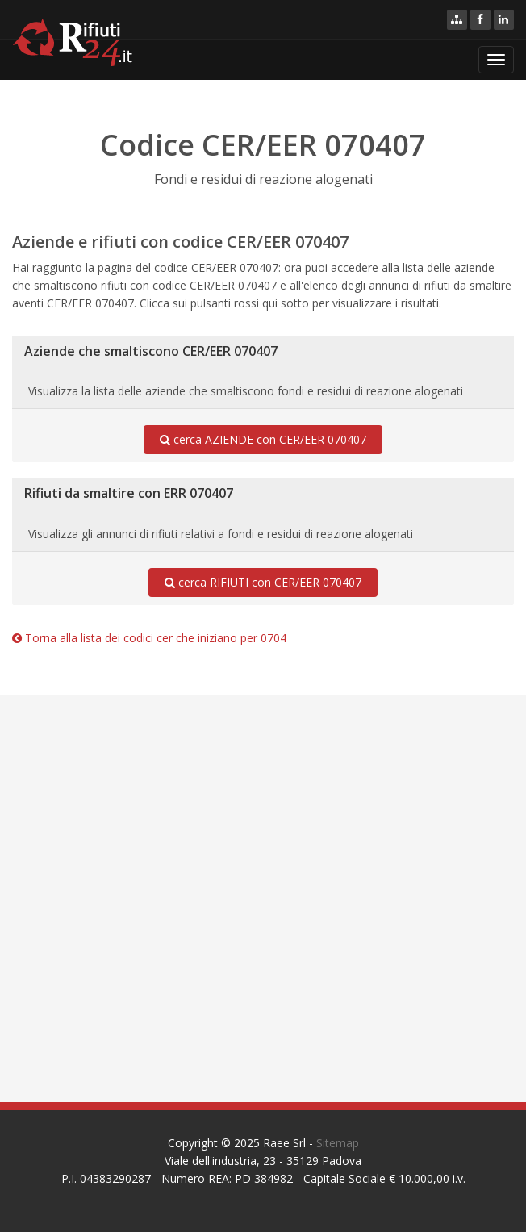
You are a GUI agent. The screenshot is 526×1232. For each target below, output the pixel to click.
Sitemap (337, 1143)
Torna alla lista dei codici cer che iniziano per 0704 (149, 637)
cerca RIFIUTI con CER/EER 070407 (263, 582)
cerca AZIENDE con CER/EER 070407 (263, 440)
